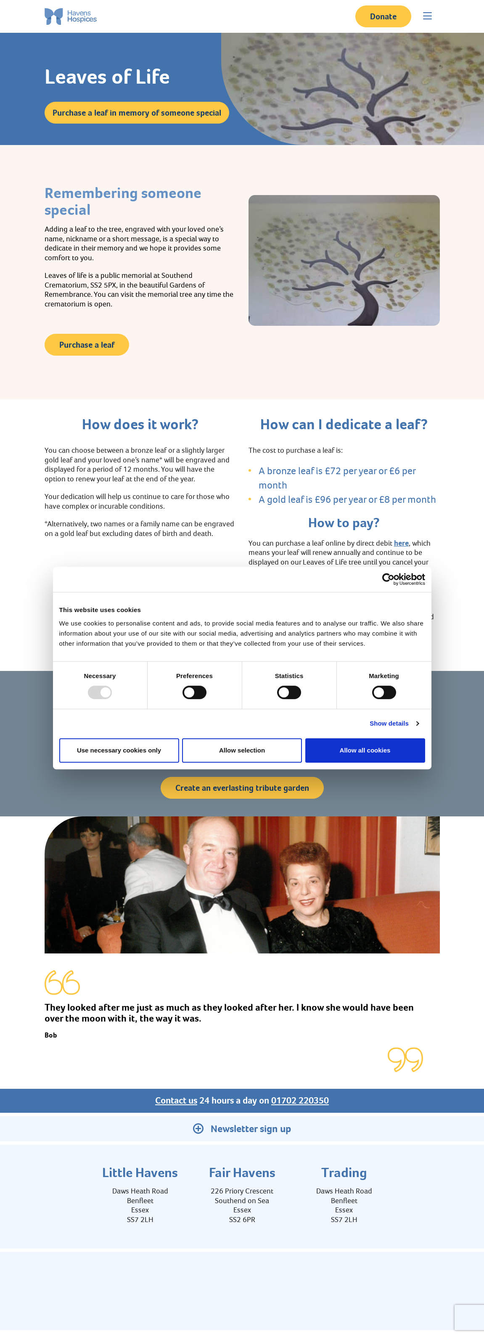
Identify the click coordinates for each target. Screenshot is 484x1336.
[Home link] (71, 16)
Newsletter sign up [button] (242, 1129)
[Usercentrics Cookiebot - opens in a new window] (388, 579)
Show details (389, 723)
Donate (383, 16)
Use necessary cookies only (119, 750)
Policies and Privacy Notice (291, 1277)
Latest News (396, 1277)
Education (229, 1277)
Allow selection (242, 750)
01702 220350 (300, 1100)
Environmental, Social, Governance (156, 1277)
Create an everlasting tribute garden (242, 788)
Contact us (176, 1100)
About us (84, 1277)
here (401, 543)
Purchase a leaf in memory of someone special (137, 113)
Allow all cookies (365, 750)
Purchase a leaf (86, 345)
